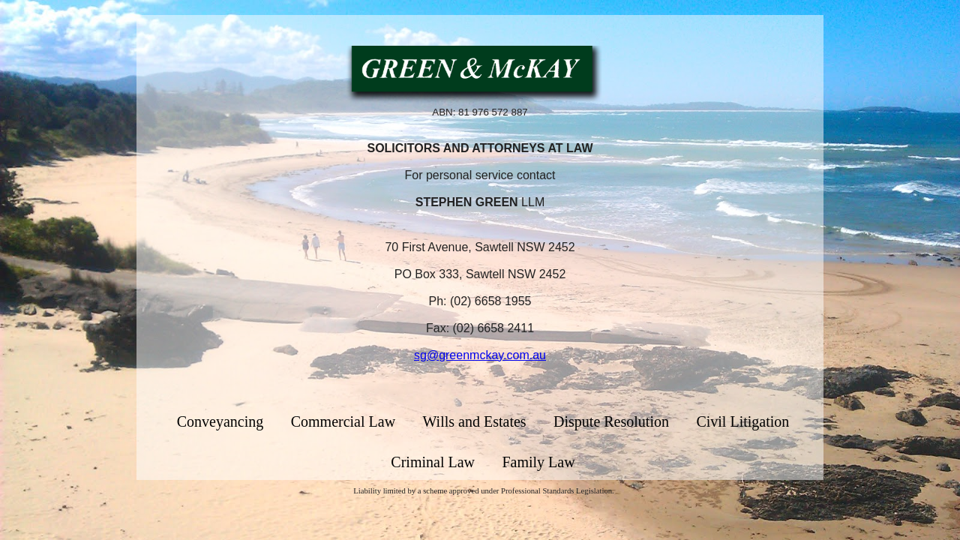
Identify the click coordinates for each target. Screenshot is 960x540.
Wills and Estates (474, 421)
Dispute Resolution (611, 421)
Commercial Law (343, 421)
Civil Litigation (742, 421)
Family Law (538, 462)
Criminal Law (433, 462)
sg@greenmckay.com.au (480, 355)
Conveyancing (220, 421)
